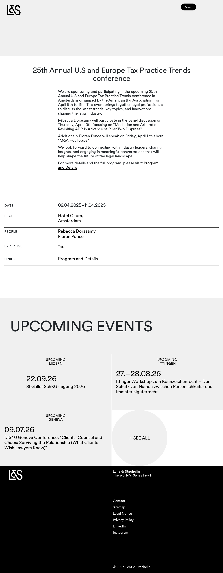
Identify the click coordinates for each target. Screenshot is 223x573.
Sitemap (119, 507)
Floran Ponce (71, 236)
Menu (194, 9)
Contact (119, 501)
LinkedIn (119, 526)
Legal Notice (122, 514)
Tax (61, 246)
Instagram (120, 533)
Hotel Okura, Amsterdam (70, 218)
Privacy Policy (123, 520)
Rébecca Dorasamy (77, 231)
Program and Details (78, 258)
